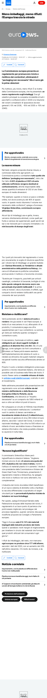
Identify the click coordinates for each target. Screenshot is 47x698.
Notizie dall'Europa (19, 9)
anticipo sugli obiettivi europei (17, 378)
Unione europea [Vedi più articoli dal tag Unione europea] (11, 599)
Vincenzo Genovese (9, 54)
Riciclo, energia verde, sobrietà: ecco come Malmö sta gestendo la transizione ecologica (22, 158)
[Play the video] (23, 35)
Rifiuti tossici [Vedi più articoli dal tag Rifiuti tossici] (29, 599)
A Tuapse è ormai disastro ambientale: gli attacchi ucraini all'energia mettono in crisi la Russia (21, 585)
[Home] (2, 9)
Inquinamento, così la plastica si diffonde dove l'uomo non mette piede (20, 307)
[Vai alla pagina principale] (8, 3)
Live (41, 3)
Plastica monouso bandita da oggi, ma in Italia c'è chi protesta (22, 444)
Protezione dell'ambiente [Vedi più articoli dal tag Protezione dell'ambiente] (15, 594)
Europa (8, 9)
